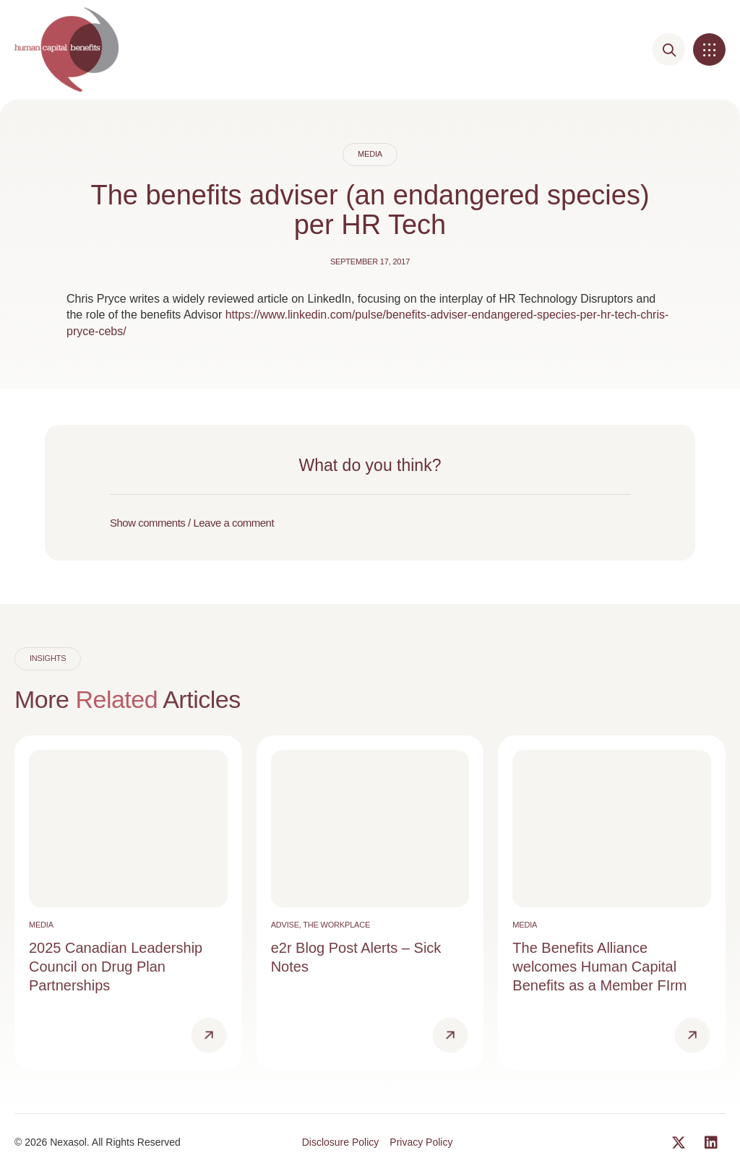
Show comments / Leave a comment (192, 523)
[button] (709, 49)
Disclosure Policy (340, 1142)
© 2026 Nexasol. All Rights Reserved (97, 1142)
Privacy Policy (421, 1142)
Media (370, 154)
